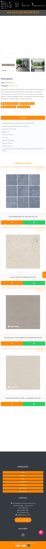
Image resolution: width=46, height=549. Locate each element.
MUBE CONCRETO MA (9, 103)
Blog (18, 19)
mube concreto (23, 107)
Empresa (11, 19)
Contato (36, 19)
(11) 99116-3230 (17, 4)
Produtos (26, 19)
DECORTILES (13, 86)
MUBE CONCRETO (26, 103)
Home (4, 19)
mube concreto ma (8, 107)
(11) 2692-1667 (11, 5)
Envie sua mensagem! (23, 520)
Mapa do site (23, 491)
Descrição (23, 118)
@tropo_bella (26, 5)
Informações (23, 488)
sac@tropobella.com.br (38, 5)
